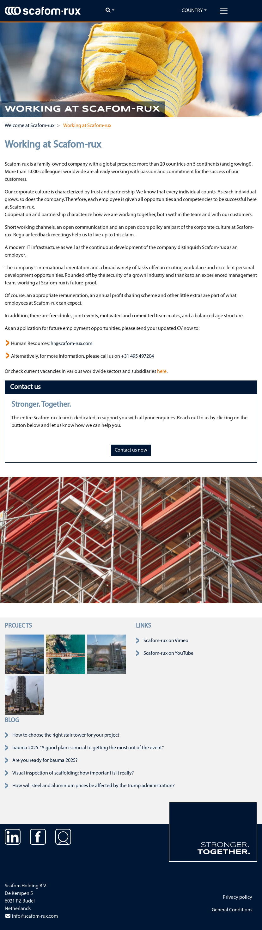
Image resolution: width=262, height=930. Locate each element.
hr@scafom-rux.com (71, 343)
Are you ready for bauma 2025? (45, 760)
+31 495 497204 (137, 356)
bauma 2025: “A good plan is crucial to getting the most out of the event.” (88, 748)
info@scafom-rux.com (31, 916)
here (162, 371)
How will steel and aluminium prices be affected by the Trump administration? (93, 785)
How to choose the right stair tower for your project (65, 735)
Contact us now (131, 450)
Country (192, 10)
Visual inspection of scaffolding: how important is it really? (73, 773)
